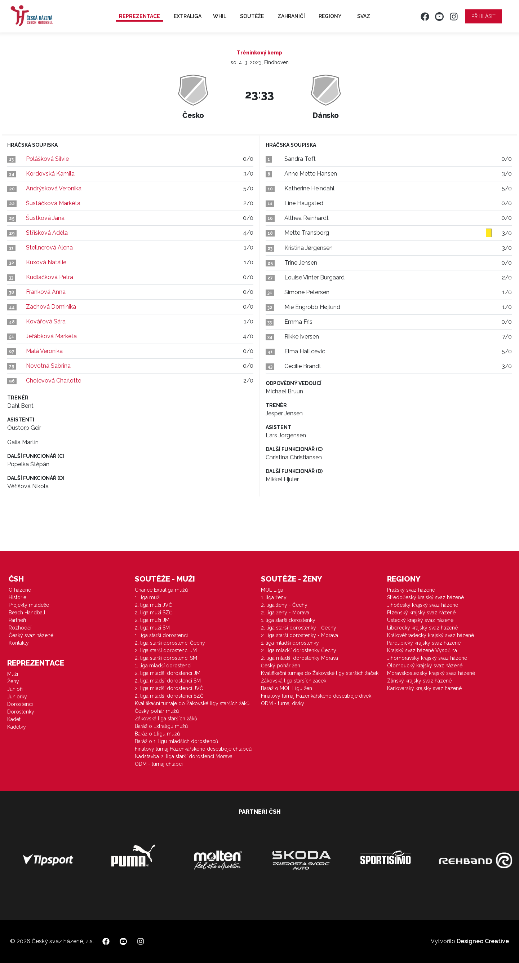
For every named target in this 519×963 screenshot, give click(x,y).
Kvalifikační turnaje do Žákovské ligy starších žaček (319, 673)
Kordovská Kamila (50, 173)
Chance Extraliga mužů (161, 590)
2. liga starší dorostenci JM (166, 650)
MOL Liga (272, 590)
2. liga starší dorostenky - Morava (299, 635)
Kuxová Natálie (46, 262)
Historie (17, 597)
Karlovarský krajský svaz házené (424, 688)
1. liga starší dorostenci (161, 635)
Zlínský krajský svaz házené (419, 681)
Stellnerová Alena (49, 247)
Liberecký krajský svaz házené (422, 628)
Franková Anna (46, 291)
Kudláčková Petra (49, 277)
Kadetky (16, 727)
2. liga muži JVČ (153, 605)
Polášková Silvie (47, 158)
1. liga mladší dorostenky (290, 643)
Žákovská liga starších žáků (166, 718)
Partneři (17, 620)
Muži (12, 674)
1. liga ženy (274, 597)
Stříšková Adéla (47, 232)
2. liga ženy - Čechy (284, 605)
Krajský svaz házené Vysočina (422, 650)
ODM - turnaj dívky (282, 703)
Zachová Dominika (51, 306)
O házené (20, 590)
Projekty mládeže (29, 605)
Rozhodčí (20, 628)
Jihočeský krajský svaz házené (422, 605)
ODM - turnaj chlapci (159, 764)
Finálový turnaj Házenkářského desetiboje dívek (316, 696)
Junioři (15, 689)
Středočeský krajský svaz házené (425, 597)
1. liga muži (147, 597)
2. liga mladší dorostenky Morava (299, 658)
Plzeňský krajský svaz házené (421, 612)
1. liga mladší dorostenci (163, 665)
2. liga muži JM (152, 620)
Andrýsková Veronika (53, 188)
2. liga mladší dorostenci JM (167, 673)
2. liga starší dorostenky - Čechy (298, 628)
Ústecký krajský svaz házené (420, 620)
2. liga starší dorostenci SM (166, 658)
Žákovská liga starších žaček (293, 681)
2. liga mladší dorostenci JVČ (169, 688)
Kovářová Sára (46, 321)
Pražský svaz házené (411, 590)
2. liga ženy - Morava (285, 612)
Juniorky (17, 696)
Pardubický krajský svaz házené (424, 643)
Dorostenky (20, 712)
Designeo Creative (483, 941)
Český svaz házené (31, 635)
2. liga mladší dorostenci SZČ (169, 696)
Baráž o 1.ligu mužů (157, 734)
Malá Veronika (44, 351)
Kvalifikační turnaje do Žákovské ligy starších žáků (192, 703)
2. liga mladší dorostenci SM (168, 681)
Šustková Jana (45, 218)
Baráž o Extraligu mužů (161, 726)
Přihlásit (483, 16)
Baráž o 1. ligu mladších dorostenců (176, 741)
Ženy (13, 681)
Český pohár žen (280, 665)
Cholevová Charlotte (53, 380)
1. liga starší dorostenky (288, 620)
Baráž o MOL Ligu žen (286, 688)
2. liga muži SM (152, 628)
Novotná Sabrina (48, 365)
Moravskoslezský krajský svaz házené (431, 673)
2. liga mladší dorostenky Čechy (298, 650)
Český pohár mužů (157, 711)
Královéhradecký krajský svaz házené (430, 635)
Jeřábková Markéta (51, 336)
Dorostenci (20, 704)
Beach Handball (27, 612)
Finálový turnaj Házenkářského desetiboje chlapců (193, 749)
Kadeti (14, 719)
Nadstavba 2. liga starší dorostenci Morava (183, 756)
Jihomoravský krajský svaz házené (427, 658)
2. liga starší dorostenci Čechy (170, 643)
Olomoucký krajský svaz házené (424, 665)
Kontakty (19, 643)
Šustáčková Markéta (53, 203)
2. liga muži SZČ (154, 612)
